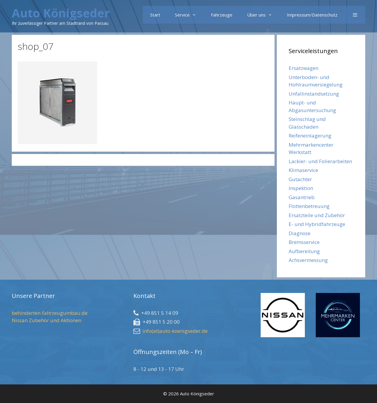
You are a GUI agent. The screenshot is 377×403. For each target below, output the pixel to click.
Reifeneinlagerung (310, 135)
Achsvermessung (308, 260)
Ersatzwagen (303, 68)
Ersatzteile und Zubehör (317, 215)
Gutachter (300, 179)
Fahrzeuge (221, 15)
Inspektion (301, 188)
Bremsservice (304, 242)
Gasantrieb (302, 197)
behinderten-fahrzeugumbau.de (49, 312)
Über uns (263, 15)
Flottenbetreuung (309, 206)
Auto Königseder (61, 13)
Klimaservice (303, 170)
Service (189, 15)
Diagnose (299, 233)
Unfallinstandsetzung (314, 93)
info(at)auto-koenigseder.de (175, 330)
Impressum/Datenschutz (312, 15)
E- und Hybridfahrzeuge (317, 224)
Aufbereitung (304, 251)
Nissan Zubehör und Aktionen (46, 320)
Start (155, 15)
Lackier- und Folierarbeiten (320, 161)
